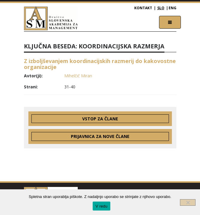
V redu (102, 206)
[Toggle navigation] (170, 22)
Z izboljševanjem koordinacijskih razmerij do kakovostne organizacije (100, 63)
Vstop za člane (100, 119)
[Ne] (188, 202)
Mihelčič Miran (78, 76)
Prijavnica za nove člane (100, 136)
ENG (172, 7)
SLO (160, 7)
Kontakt (143, 7)
